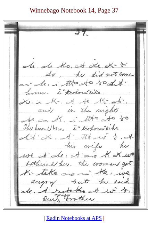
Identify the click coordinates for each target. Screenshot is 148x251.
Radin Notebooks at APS (74, 218)
